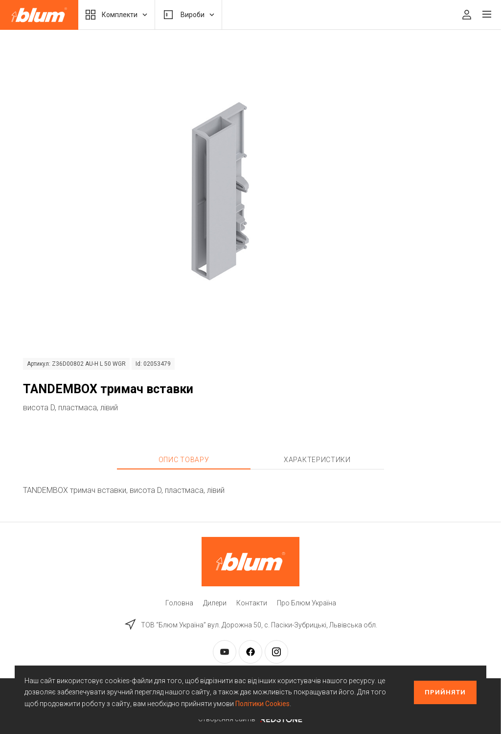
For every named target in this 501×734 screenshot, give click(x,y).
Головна (179, 603)
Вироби (188, 15)
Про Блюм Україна (306, 603)
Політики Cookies (262, 704)
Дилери (215, 603)
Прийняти (445, 692)
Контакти (251, 603)
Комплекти (116, 15)
